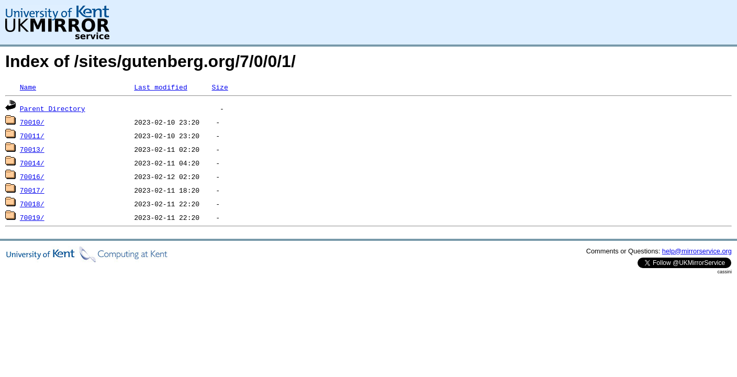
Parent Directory (52, 108)
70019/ (32, 217)
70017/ (32, 190)
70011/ (32, 135)
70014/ (32, 163)
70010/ (32, 122)
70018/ (32, 203)
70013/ (32, 149)
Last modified (160, 87)
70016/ (32, 176)
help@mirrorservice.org (697, 251)
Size (219, 87)
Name (28, 87)
